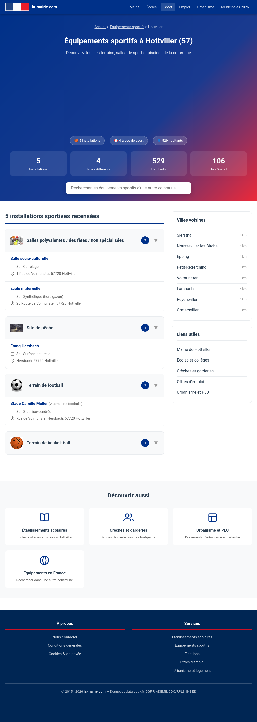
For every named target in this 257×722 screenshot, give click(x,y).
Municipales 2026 (235, 7)
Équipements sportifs (127, 27)
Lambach (212, 288)
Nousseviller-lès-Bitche (212, 245)
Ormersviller (212, 310)
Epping (212, 256)
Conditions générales (65, 645)
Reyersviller (212, 299)
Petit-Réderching (212, 267)
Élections (192, 654)
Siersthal (212, 235)
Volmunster (212, 278)
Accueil (100, 27)
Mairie (134, 7)
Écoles (151, 7)
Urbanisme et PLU (193, 392)
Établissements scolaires (192, 637)
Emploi (184, 7)
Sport (168, 7)
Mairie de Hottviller (194, 349)
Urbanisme (205, 7)
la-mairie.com (95, 691)
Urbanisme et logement (192, 671)
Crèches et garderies (195, 371)
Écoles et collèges (193, 360)
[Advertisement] (128, 96)
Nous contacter (64, 637)
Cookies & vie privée (65, 654)
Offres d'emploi (190, 381)
